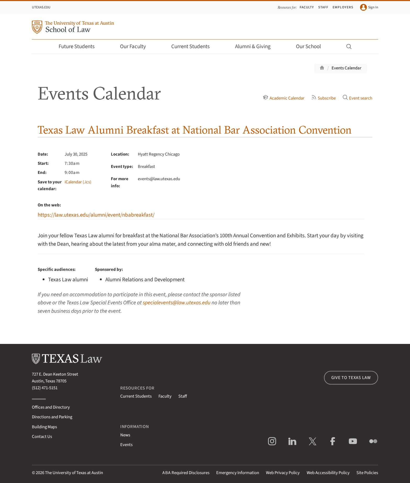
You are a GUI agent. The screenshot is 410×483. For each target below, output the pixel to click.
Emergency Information (237, 473)
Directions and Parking (52, 417)
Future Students (80, 46)
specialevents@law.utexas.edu (176, 302)
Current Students (194, 46)
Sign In (369, 7)
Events (126, 445)
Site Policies (367, 473)
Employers (343, 7)
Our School (312, 46)
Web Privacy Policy (283, 473)
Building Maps (44, 427)
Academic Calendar (283, 98)
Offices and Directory (51, 407)
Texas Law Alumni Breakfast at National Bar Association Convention (195, 129)
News (125, 435)
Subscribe (323, 98)
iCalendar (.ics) (78, 182)
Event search (357, 98)
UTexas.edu (41, 7)
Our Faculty (136, 46)
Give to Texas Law (351, 378)
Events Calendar (346, 68)
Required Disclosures (185, 473)
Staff (323, 7)
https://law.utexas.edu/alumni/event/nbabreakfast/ (96, 215)
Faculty (307, 7)
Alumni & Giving (256, 46)
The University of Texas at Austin (74, 473)
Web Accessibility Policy (328, 473)
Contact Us (42, 436)
